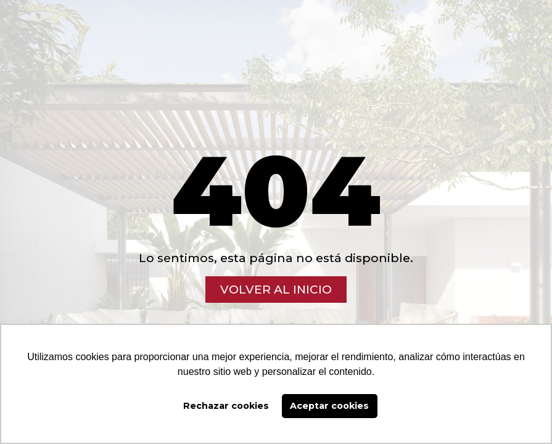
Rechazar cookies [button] (226, 405)
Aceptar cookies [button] (329, 405)
